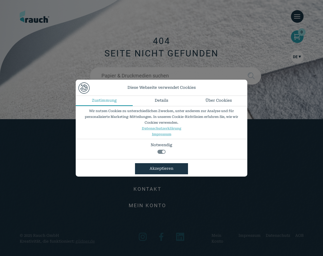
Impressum (161, 134)
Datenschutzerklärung (161, 128)
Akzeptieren (161, 168)
